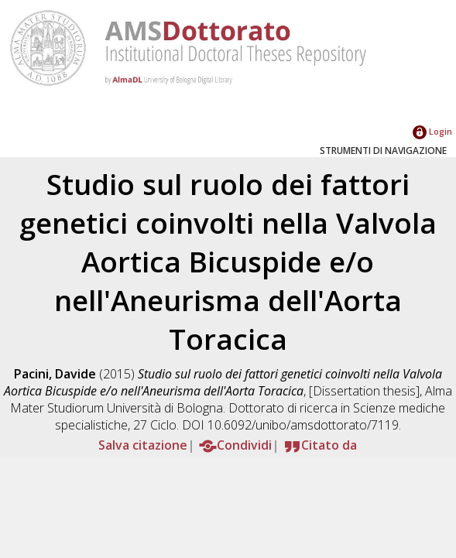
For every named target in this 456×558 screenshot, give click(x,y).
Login (432, 131)
